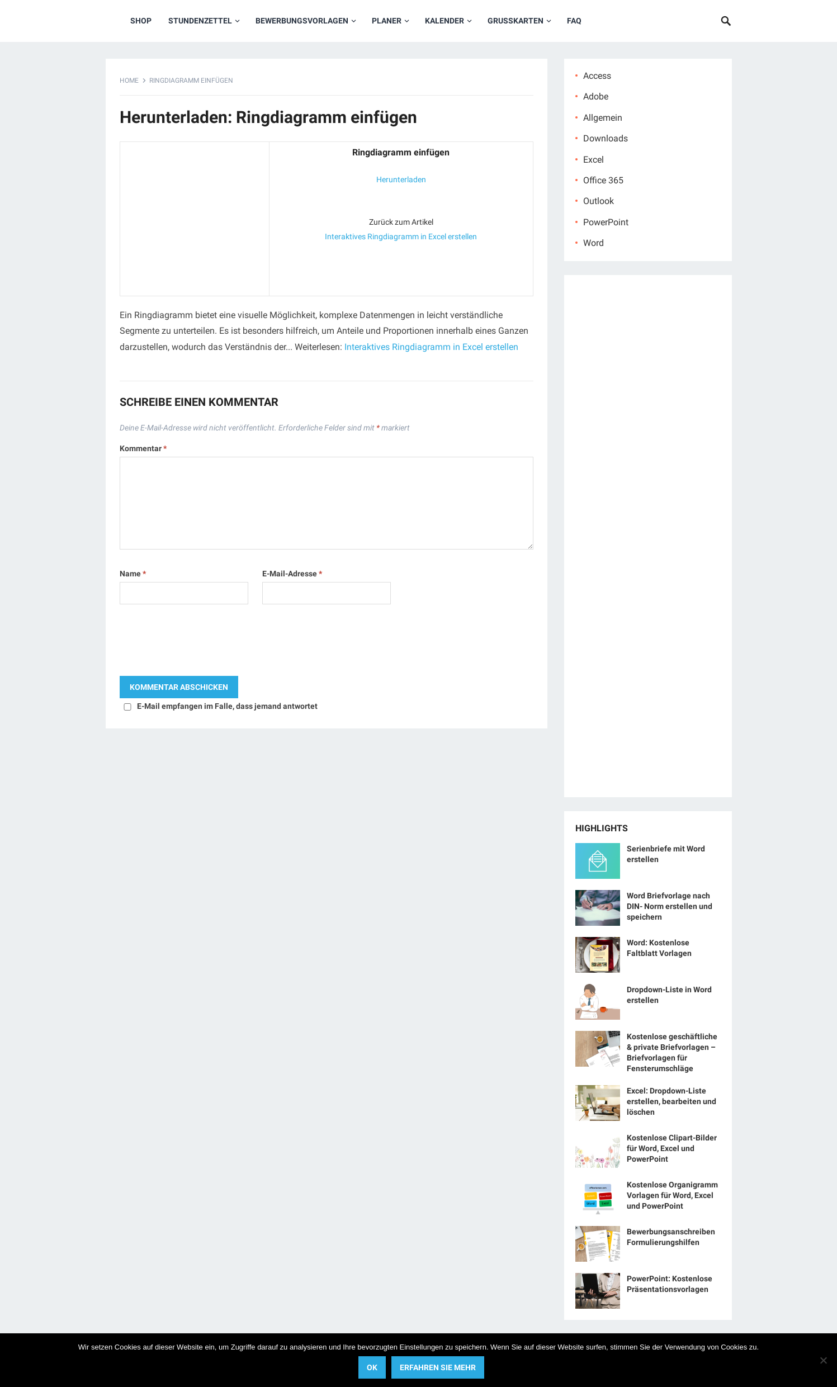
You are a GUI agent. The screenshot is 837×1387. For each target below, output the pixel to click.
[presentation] (205, 643)
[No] (823, 1360)
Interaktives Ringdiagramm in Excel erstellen (401, 236)
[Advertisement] (194, 216)
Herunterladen (401, 179)
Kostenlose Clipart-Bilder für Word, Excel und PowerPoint (672, 1148)
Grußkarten (515, 20)
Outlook (598, 201)
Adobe (595, 96)
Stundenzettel (200, 20)
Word (593, 243)
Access (597, 75)
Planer (386, 20)
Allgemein (602, 117)
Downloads (605, 138)
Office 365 (603, 180)
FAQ (574, 20)
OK (372, 1367)
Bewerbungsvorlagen (302, 20)
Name (133, 573)
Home (129, 80)
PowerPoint (605, 222)
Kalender (444, 20)
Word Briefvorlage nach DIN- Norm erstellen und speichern (669, 906)
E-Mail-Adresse (292, 573)
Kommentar (143, 448)
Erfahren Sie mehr (438, 1367)
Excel (593, 159)
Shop (141, 20)
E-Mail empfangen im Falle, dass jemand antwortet (227, 706)
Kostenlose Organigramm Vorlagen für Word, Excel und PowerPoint (672, 1195)
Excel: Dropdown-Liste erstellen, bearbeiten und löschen (671, 1101)
